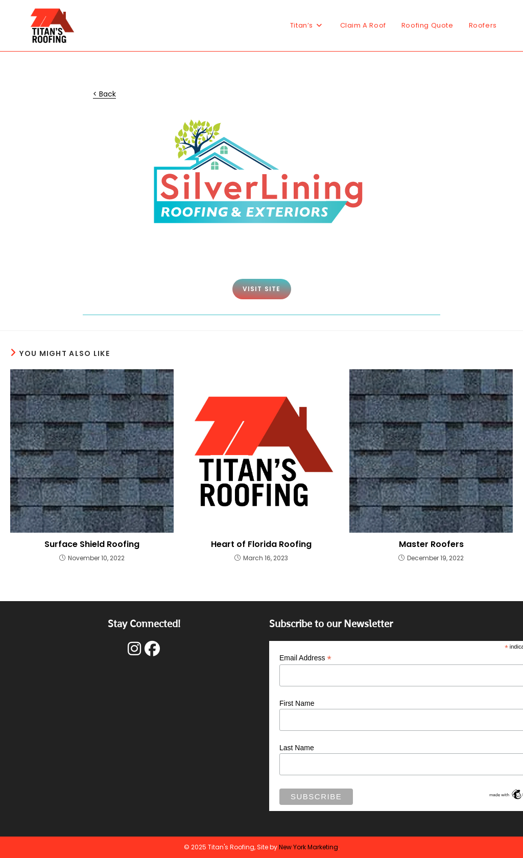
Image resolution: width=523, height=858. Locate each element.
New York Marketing (308, 847)
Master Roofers (431, 544)
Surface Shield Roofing (91, 544)
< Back (104, 94)
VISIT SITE (262, 288)
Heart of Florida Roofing (261, 544)
